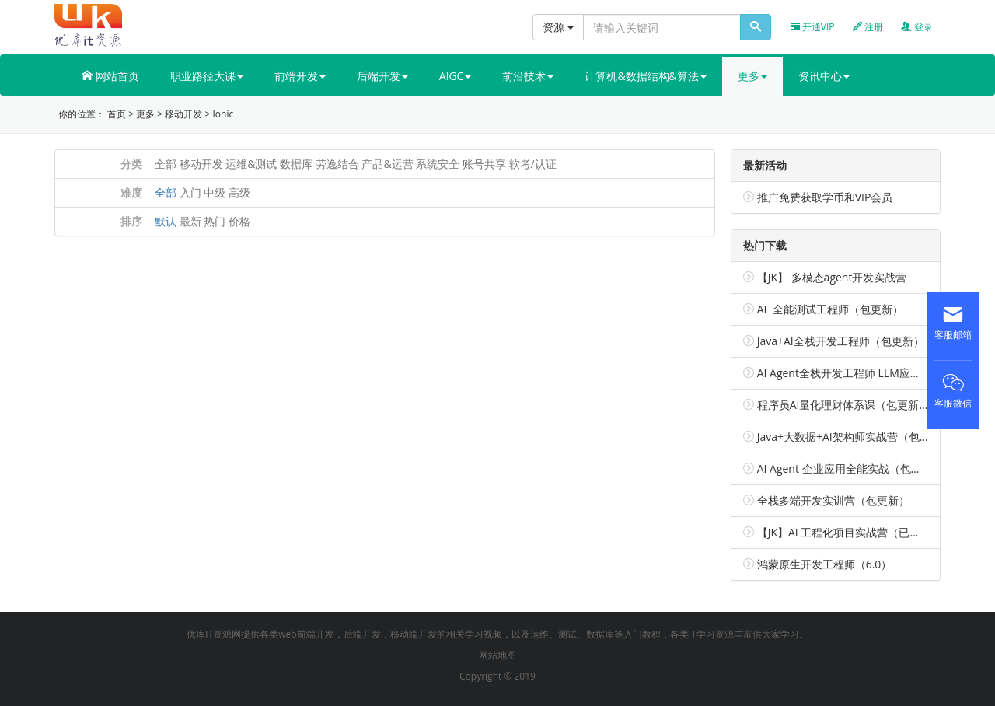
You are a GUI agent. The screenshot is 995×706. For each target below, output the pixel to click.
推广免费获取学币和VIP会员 (825, 197)
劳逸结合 (337, 163)
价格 (239, 221)
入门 (190, 192)
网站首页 (110, 75)
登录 (917, 26)
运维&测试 (251, 163)
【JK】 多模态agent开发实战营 (832, 277)
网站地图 (497, 655)
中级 (214, 192)
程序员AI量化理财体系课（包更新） (843, 404)
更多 (145, 114)
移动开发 (183, 114)
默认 (165, 221)
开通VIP (813, 26)
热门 (214, 221)
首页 (116, 114)
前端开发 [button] (300, 75)
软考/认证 (533, 163)
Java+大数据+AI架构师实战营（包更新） (854, 436)
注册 (868, 26)
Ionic (222, 114)
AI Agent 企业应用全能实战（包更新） (850, 468)
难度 (131, 192)
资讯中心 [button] (824, 75)
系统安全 (437, 163)
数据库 (296, 163)
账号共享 (484, 163)
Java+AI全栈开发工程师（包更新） (840, 341)
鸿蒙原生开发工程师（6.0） (824, 564)
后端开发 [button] (382, 75)
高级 (239, 192)
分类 (131, 163)
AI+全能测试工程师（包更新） (830, 309)
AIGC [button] (455, 75)
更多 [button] (752, 75)
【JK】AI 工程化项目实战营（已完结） (850, 532)
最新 (190, 221)
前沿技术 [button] (527, 75)
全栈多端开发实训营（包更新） (833, 500)
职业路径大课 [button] (206, 75)
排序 (131, 221)
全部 (165, 163)
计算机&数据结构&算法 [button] (645, 75)
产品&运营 (387, 163)
